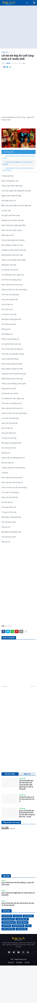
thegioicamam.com (20, 959)
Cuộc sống (17, 916)
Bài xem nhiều (10, 774)
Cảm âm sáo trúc (22, 919)
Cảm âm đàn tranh (8, 922)
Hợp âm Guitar (22, 922)
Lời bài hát (12, 52)
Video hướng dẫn (8, 929)
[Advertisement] (18, 27)
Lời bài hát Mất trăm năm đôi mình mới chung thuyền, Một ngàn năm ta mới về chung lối (26, 785)
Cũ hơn (32, 686)
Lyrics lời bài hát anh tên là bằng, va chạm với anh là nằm (17, 884)
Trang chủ (4, 52)
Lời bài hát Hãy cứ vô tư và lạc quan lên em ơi (26, 799)
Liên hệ (27, 962)
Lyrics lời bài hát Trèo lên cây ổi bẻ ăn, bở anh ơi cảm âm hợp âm (17, 904)
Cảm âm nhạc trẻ (8, 919)
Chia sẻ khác (7, 916)
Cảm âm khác (28, 916)
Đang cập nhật (21, 929)
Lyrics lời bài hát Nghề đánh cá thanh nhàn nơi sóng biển (18, 894)
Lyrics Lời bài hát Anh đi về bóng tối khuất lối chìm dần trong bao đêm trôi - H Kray (27, 814)
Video (28, 926)
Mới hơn (5, 686)
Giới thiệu (19, 962)
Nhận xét (27, 774)
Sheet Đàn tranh (18, 926)
